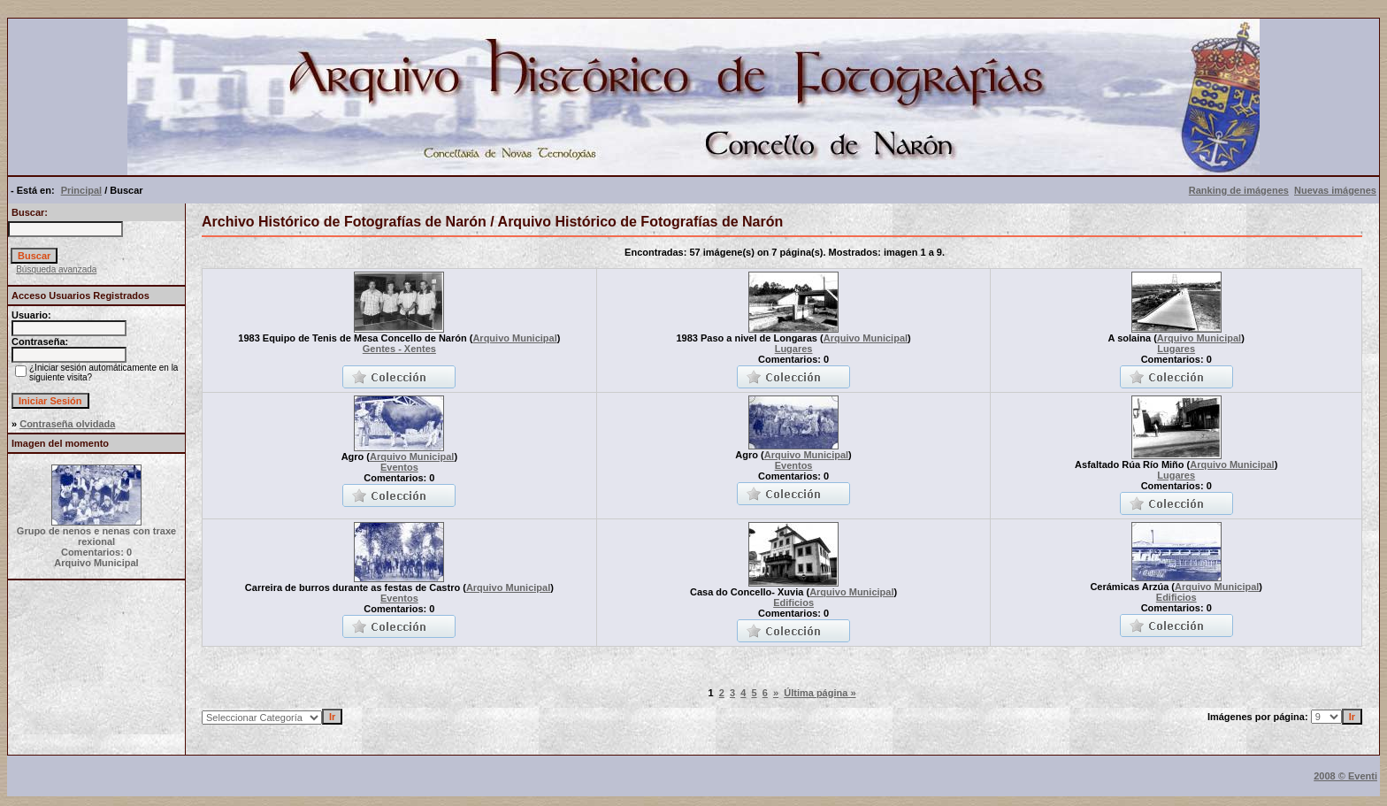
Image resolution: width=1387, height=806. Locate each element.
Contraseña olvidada (67, 423)
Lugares (794, 348)
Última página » (819, 692)
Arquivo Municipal (514, 338)
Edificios (793, 602)
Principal (81, 190)
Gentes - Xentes (399, 348)
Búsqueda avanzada (56, 269)
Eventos (399, 467)
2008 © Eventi (1345, 776)
